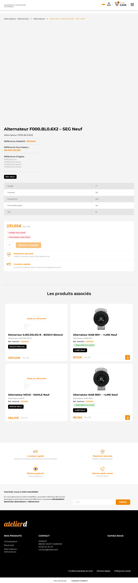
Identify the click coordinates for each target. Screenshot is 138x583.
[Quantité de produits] (11, 244)
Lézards (79, 580)
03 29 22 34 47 (46, 546)
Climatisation (10, 540)
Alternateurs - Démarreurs (16, 19)
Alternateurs (39, 19)
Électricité (9, 544)
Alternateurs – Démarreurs (11, 549)
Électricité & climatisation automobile (15, 6)
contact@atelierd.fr (48, 548)
